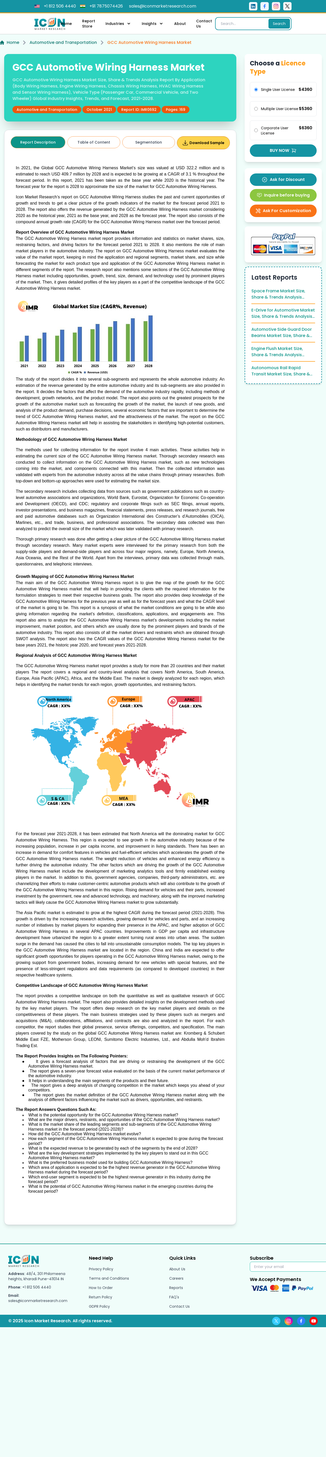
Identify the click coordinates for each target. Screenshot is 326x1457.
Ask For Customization (283, 211)
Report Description (38, 142)
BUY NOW (283, 150)
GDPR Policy (99, 1306)
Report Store (88, 23)
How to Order (101, 1287)
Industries (118, 23)
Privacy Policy (101, 1269)
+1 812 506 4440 (36, 1287)
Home (66, 23)
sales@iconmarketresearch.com (37, 1300)
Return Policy (100, 1297)
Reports (176, 1287)
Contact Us (204, 23)
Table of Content (93, 142)
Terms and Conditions (109, 1278)
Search (279, 23)
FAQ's (174, 1297)
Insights (153, 23)
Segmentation (148, 142)
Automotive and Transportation (63, 42)
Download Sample (203, 143)
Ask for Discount (283, 180)
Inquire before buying (283, 195)
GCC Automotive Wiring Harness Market (149, 42)
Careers (176, 1278)
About (180, 23)
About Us (177, 1269)
